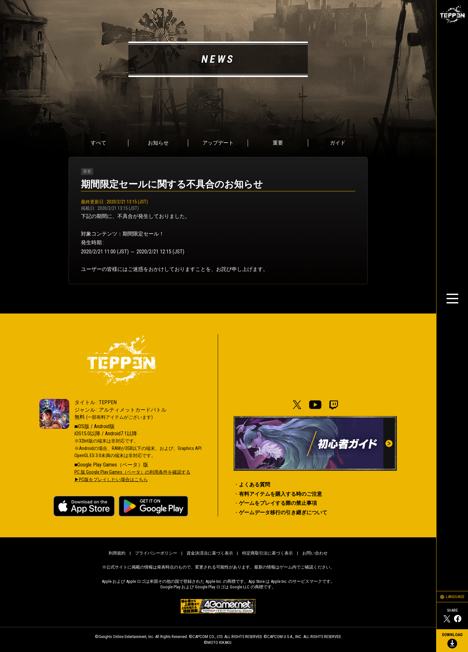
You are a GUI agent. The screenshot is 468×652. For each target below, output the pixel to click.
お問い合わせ (315, 553)
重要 (278, 143)
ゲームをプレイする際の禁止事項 (278, 503)
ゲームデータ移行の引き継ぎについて (283, 512)
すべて (98, 143)
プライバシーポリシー (156, 553)
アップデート (218, 143)
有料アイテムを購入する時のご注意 (280, 494)
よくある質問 (254, 484)
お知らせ (158, 143)
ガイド (337, 143)
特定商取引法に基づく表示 (267, 553)
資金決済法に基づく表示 (210, 553)
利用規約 (117, 553)
